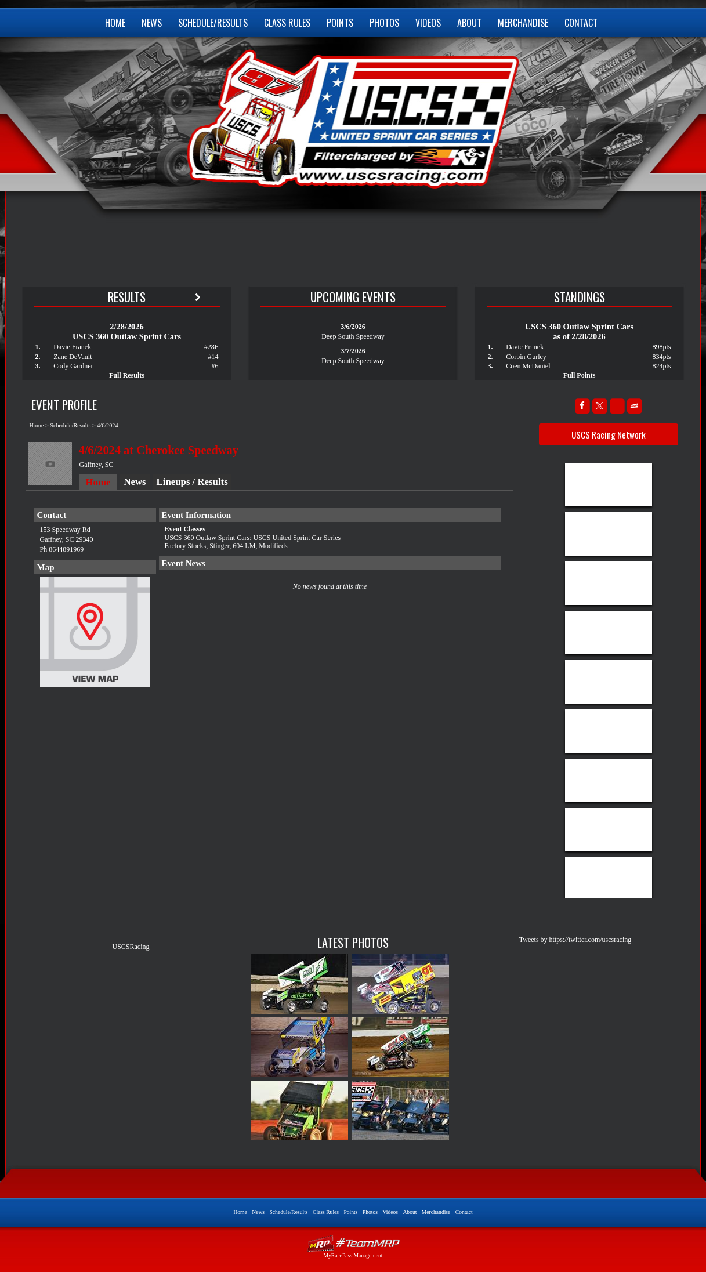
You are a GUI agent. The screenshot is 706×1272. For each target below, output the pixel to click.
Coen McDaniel (528, 366)
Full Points (579, 375)
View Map (95, 635)
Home (115, 23)
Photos (384, 23)
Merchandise (523, 23)
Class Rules (287, 23)
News (152, 23)
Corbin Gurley (526, 357)
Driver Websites (353, 1243)
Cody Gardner (73, 366)
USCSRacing (130, 947)
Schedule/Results (213, 23)
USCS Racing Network (608, 434)
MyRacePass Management (352, 1255)
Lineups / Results (192, 481)
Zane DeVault (72, 357)
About (469, 23)
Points (340, 23)
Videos (428, 23)
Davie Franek (72, 347)
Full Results (126, 375)
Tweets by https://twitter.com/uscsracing (575, 940)
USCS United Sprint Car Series (352, 116)
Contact (581, 23)
